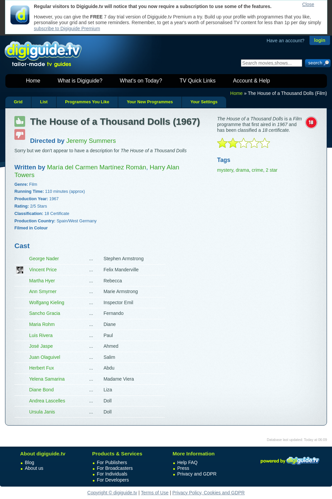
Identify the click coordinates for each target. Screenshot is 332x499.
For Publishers (112, 462)
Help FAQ (187, 462)
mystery (225, 170)
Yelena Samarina (47, 379)
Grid (18, 102)
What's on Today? (141, 81)
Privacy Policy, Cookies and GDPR (208, 492)
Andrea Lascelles (47, 400)
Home (33, 81)
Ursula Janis (42, 411)
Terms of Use (155, 492)
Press (183, 468)
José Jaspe (41, 346)
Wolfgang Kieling (46, 302)
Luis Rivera (41, 335)
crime (257, 170)
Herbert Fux (41, 368)
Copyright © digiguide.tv (112, 492)
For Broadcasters (115, 468)
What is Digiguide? (80, 81)
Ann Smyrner (43, 291)
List (43, 102)
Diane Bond (41, 389)
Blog (29, 462)
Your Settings (203, 102)
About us (34, 468)
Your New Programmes (150, 102)
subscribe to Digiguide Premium (67, 28)
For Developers (113, 480)
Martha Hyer (42, 280)
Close (308, 4)
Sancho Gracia (44, 313)
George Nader (44, 258)
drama (242, 170)
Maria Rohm (42, 324)
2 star (271, 170)
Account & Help (251, 81)
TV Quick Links (198, 81)
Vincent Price (43, 269)
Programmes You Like (87, 102)
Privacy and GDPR (196, 474)
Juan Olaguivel (44, 357)
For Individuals (112, 474)
